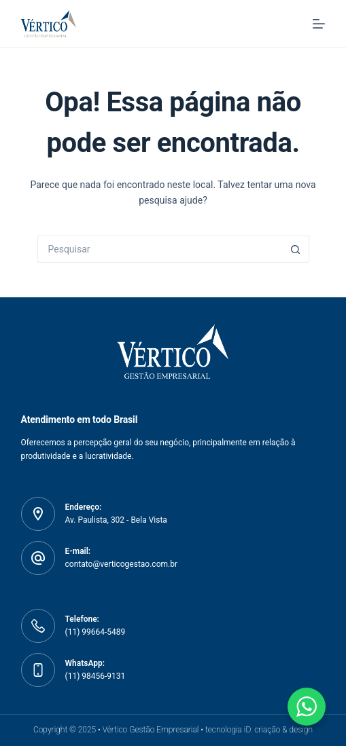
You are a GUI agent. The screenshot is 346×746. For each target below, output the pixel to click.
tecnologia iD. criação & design (259, 729)
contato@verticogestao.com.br (121, 564)
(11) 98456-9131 (95, 676)
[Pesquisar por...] (159, 249)
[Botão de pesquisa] (295, 249)
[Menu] (319, 24)
